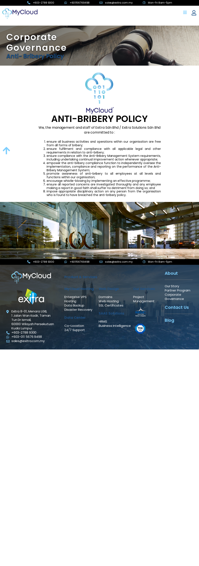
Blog (169, 320)
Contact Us (177, 307)
